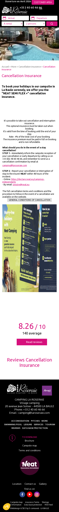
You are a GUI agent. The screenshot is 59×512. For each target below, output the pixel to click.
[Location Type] (34, 23)
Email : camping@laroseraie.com (29, 412)
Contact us (30, 483)
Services (38, 424)
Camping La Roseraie (29, 399)
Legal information (13, 505)
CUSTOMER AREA (43, 2)
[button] (6, 506)
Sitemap (45, 502)
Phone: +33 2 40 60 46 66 (29, 409)
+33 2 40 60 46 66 (31, 7)
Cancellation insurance (30, 66)
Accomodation (20, 421)
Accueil (5, 66)
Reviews (15, 428)
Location (16, 483)
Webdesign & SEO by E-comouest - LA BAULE (29, 508)
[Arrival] (15, 18)
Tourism (50, 424)
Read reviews (34, 341)
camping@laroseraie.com (14, 165)
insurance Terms (32, 502)
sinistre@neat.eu (21, 184)
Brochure (29, 440)
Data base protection (35, 428)
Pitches (35, 421)
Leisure (28, 424)
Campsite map (29, 445)
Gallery (43, 483)
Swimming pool (13, 424)
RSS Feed (49, 505)
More (13, 66)
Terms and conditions (30, 450)
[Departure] (43, 18)
